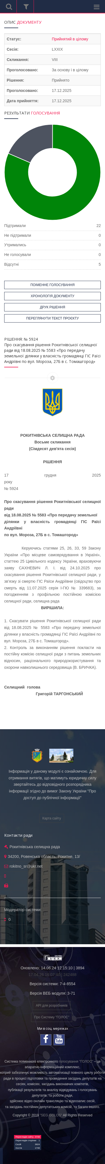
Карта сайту (51, 818)
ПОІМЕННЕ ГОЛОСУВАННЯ (53, 285)
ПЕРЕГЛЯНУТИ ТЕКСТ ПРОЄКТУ (52, 318)
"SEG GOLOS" (51, 1115)
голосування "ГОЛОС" (76, 1061)
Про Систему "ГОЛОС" (51, 1017)
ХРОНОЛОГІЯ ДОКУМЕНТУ (52, 296)
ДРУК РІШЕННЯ (52, 307)
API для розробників (51, 1005)
